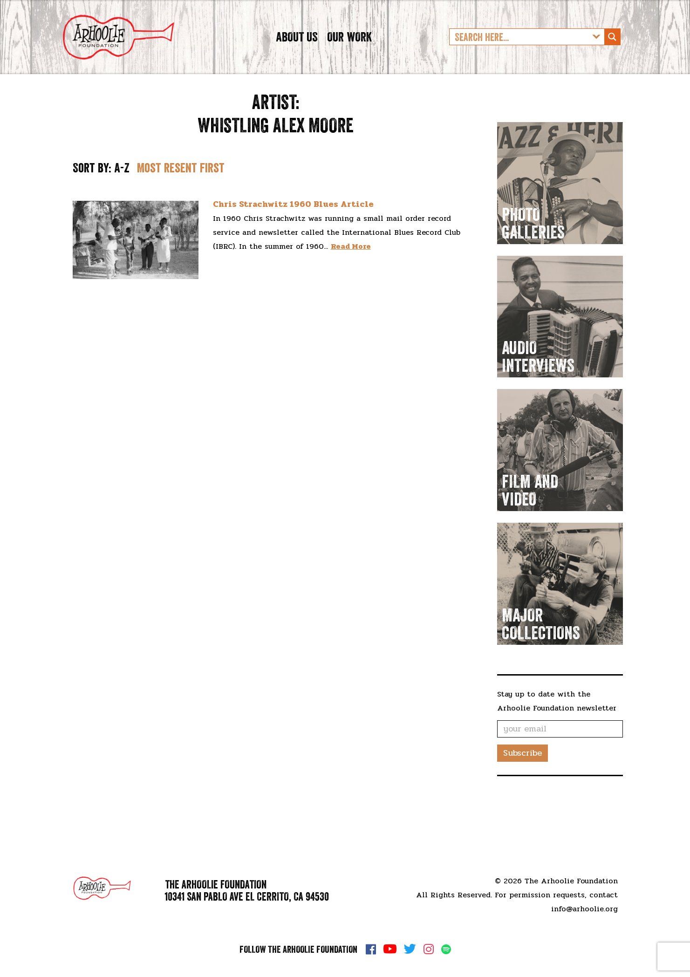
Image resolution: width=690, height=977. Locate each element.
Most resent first (181, 201)
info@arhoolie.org (584, 909)
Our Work (349, 53)
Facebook (371, 949)
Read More (351, 280)
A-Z (122, 201)
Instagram (429, 949)
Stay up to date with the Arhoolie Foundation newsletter (556, 734)
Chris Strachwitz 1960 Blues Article (293, 237)
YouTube (389, 949)
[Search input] (519, 53)
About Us (297, 53)
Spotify (446, 949)
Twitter (410, 949)
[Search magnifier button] (612, 53)
